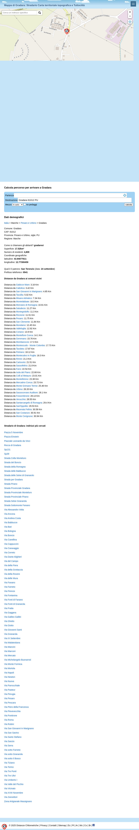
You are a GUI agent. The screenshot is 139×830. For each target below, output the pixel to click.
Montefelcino (22, 379)
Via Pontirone (10, 715)
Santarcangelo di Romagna (29, 402)
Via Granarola (10, 634)
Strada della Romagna (14, 466)
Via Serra (8, 745)
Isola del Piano (23, 372)
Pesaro (19, 318)
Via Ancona (9, 514)
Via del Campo (11, 561)
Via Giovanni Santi (13, 630)
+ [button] (130, 12)
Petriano (20, 352)
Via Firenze (9, 591)
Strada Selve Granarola (15, 501)
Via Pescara (10, 702)
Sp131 (7, 449)
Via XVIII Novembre (13, 793)
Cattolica (20, 288)
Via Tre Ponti (10, 771)
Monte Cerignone (24, 416)
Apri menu (133, 4)
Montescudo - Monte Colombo (30, 345)
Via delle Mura (11, 578)
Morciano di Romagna (26, 305)
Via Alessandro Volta (14, 509)
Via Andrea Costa (12, 518)
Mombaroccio (22, 342)
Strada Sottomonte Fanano (17, 505)
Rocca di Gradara (12, 445)
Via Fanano (9, 582)
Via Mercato (9, 655)
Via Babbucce (10, 522)
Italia (6, 223)
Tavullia (19, 295)
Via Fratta (8, 608)
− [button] (130, 16)
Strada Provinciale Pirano (16, 497)
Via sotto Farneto (12, 750)
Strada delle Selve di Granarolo (19, 475)
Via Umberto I (10, 780)
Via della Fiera (11, 565)
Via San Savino (11, 732)
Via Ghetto (9, 621)
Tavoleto (20, 349)
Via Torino (9, 767)
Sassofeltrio (21, 365)
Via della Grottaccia (13, 569)
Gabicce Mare (22, 284)
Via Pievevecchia (12, 711)
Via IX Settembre (12, 638)
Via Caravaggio (11, 548)
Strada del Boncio (12, 462)
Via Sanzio (9, 741)
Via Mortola (9, 668)
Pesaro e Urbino (28, 223)
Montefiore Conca (24, 335)
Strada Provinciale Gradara (17, 488)
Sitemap (62, 825)
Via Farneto (9, 587)
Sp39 (6, 454)
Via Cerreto (9, 552)
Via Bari (8, 527)
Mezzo (8, 204)
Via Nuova (9, 681)
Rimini (19, 359)
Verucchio (20, 399)
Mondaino (21, 325)
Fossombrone (22, 396)
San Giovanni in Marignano (29, 291)
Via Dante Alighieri (13, 557)
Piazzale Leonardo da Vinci (17, 441)
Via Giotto (8, 625)
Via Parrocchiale (12, 685)
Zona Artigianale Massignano (18, 801)
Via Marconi (9, 651)
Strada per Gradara (13, 479)
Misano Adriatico (24, 298)
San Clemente (23, 322)
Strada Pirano (10, 484)
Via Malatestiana (12, 642)
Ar (77, 825)
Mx (81, 825)
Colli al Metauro (23, 375)
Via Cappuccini (11, 544)
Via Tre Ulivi (9, 775)
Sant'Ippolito (22, 406)
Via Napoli (9, 672)
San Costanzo (23, 413)
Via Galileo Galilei (12, 617)
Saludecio (21, 308)
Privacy (43, 825)
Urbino (19, 389)
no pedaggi (31, 204)
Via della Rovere (12, 574)
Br (90, 825)
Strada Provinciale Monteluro (18, 492)
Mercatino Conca (24, 382)
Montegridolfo (22, 311)
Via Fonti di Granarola (14, 604)
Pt (73, 825)
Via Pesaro (9, 698)
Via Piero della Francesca (16, 707)
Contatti (52, 825)
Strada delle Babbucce (15, 471)
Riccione (20, 315)
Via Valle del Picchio (13, 784)
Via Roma (8, 720)
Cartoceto (20, 362)
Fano (18, 369)
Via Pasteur (9, 690)
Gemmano (21, 338)
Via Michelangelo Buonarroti (17, 660)
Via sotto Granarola (13, 754)
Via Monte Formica (13, 664)
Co (85, 825)
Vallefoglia (21, 328)
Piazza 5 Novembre (13, 432)
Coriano (20, 332)
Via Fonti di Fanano (13, 599)
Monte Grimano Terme (26, 386)
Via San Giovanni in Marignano (19, 728)
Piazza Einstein (11, 436)
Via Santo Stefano (12, 737)
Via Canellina (10, 539)
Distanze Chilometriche (27, 825)
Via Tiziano (9, 763)
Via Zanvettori (10, 797)
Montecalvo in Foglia (26, 355)
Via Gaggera (10, 612)
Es (69, 825)
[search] (19, 12)
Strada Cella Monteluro (15, 458)
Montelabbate (22, 301)
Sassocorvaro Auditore (27, 392)
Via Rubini (9, 724)
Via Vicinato (9, 788)
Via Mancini (9, 647)
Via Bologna (10, 531)
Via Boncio (9, 535)
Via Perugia (9, 694)
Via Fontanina (10, 595)
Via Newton (9, 677)
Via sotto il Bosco (12, 758)
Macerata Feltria (24, 409)
